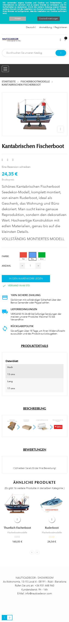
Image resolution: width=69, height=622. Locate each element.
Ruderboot (52, 528)
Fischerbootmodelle (17, 532)
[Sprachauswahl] (31, 27)
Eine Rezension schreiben (16, 166)
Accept (18, 18)
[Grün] (42, 256)
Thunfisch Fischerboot (17, 528)
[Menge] (30, 266)
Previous (32, 552)
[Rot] (23, 256)
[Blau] (32, 256)
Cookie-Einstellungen (48, 18)
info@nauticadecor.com (38, 593)
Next (37, 552)
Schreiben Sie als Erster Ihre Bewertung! (34, 468)
